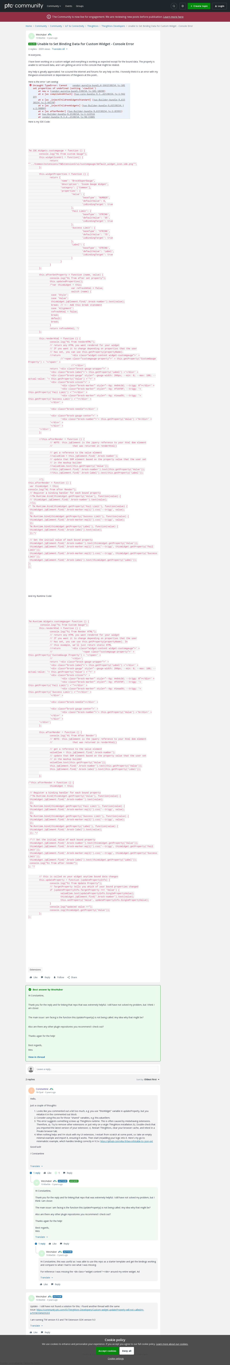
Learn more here (173, 17)
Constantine (42, 1088)
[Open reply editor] (93, 1069)
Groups (80, 6)
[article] (93, 1131)
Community (41, 25)
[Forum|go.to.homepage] (24, 5)
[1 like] (57, 1173)
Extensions (35, 969)
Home (29, 25)
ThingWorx (92, 25)
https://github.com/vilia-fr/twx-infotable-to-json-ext (126, 1141)
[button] (199, 6)
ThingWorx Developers (113, 25)
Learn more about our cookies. (172, 1344)
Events (68, 6)
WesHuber (41, 34)
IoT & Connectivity (74, 25)
